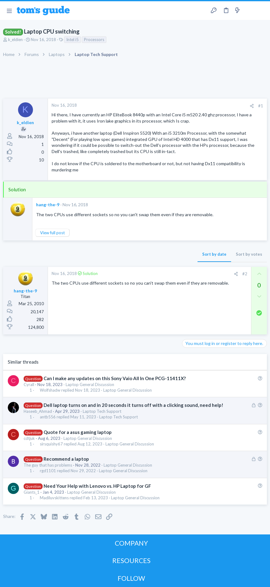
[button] (9, 10)
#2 (244, 273)
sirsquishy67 (51, 444)
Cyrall (29, 384)
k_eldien (15, 39)
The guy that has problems (48, 465)
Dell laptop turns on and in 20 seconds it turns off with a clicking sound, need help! (133, 405)
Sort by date (214, 254)
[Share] (252, 106)
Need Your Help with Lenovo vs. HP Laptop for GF (97, 486)
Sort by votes (249, 254)
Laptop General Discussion (90, 384)
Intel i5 (72, 39)
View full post (52, 232)
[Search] (261, 10)
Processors (94, 39)
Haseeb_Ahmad (38, 411)
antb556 (48, 417)
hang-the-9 (47, 204)
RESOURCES (131, 560)
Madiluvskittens (54, 498)
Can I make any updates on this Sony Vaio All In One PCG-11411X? (115, 378)
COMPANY (131, 543)
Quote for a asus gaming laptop (78, 432)
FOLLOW (131, 578)
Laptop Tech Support (102, 411)
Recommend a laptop (66, 459)
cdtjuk (29, 438)
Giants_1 (32, 492)
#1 (260, 105)
